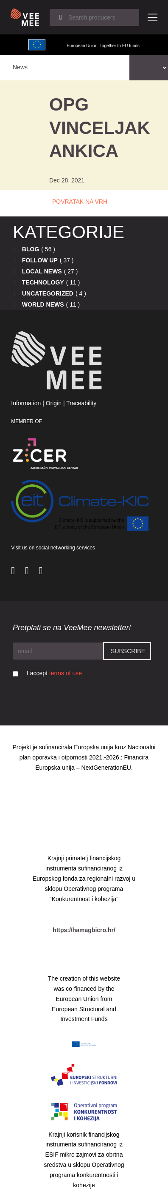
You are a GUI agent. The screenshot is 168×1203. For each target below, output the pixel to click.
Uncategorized (47, 293)
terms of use (65, 673)
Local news (42, 271)
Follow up (40, 260)
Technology (43, 282)
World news (43, 304)
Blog (30, 249)
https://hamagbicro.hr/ (84, 930)
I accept (54, 673)
